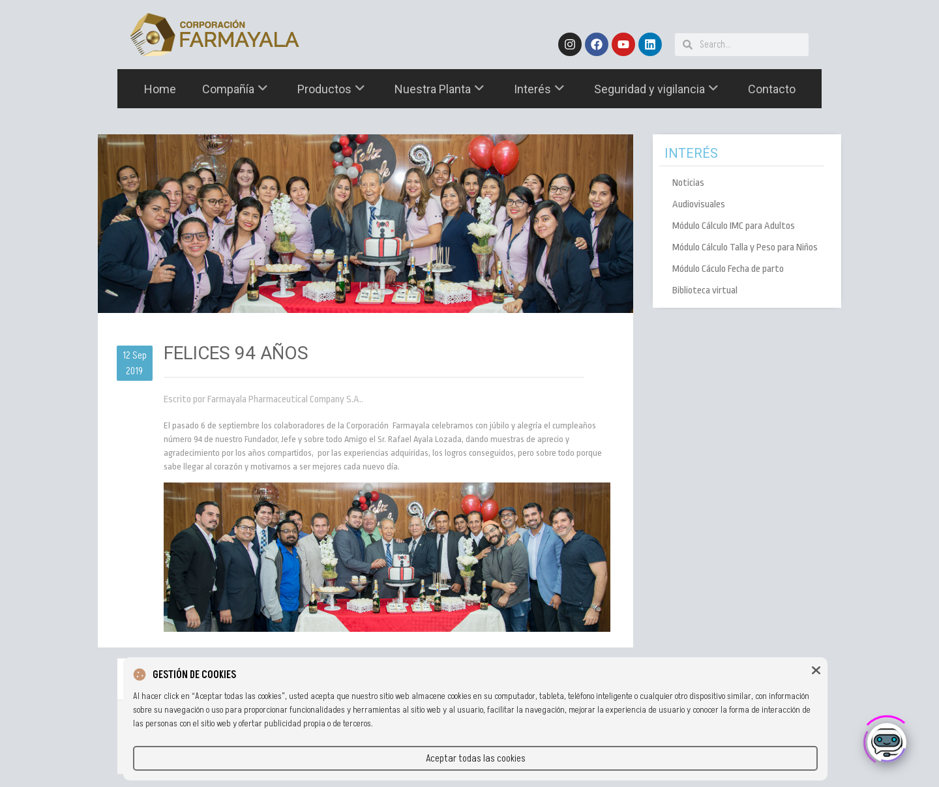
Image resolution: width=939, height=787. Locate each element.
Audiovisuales (698, 204)
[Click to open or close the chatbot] (886, 738)
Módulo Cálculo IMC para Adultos (733, 225)
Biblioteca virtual (705, 290)
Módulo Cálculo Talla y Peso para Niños (745, 247)
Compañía (235, 89)
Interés (539, 89)
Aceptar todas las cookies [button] (476, 758)
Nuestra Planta (439, 89)
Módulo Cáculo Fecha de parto (728, 269)
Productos (331, 89)
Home (160, 89)
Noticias (688, 182)
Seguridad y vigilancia (656, 89)
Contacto (772, 89)
